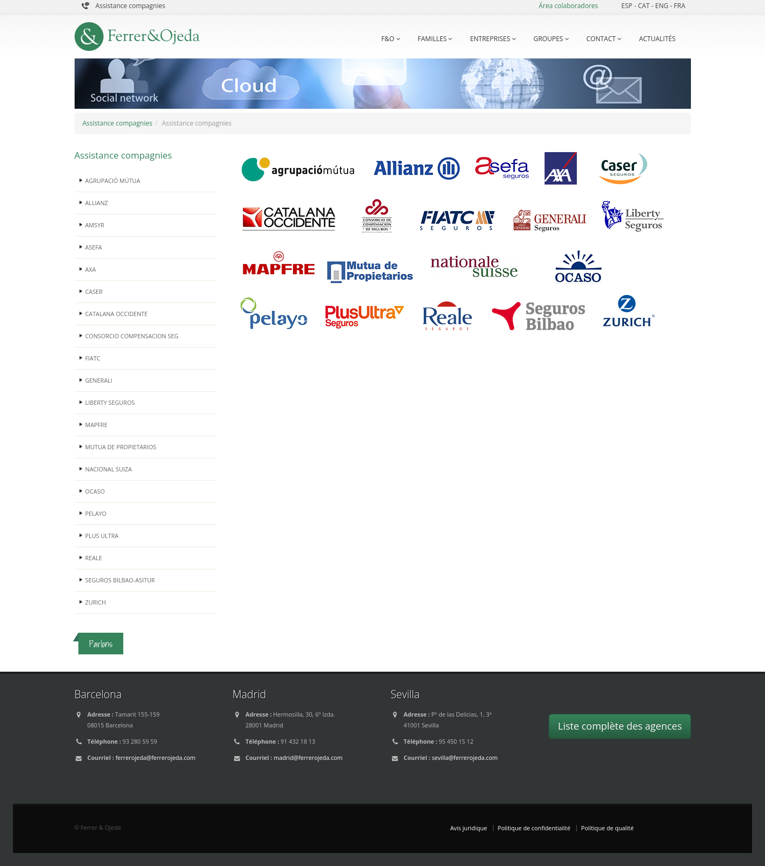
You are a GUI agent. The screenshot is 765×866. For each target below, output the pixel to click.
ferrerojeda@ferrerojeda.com (156, 757)
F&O (390, 38)
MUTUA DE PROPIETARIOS (121, 447)
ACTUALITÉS (657, 38)
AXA (90, 269)
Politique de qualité (607, 828)
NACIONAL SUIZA (108, 469)
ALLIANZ (96, 203)
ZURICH (96, 602)
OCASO (95, 491)
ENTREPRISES (493, 38)
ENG (662, 5)
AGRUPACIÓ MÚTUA (113, 180)
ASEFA (93, 247)
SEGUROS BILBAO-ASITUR (120, 580)
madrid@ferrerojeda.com (308, 757)
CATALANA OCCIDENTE (116, 314)
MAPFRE (96, 425)
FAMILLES (435, 38)
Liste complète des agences (620, 725)
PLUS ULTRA (102, 536)
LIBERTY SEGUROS (110, 402)
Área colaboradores (568, 5)
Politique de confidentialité (534, 828)
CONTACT (604, 38)
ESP (627, 5)
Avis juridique (468, 828)
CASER (94, 291)
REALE (93, 558)
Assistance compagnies (130, 5)
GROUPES (551, 38)
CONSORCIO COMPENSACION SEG (132, 336)
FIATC (93, 358)
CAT (644, 5)
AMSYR (94, 225)
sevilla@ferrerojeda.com (465, 757)
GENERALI (98, 380)
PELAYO (96, 513)
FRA (679, 5)
